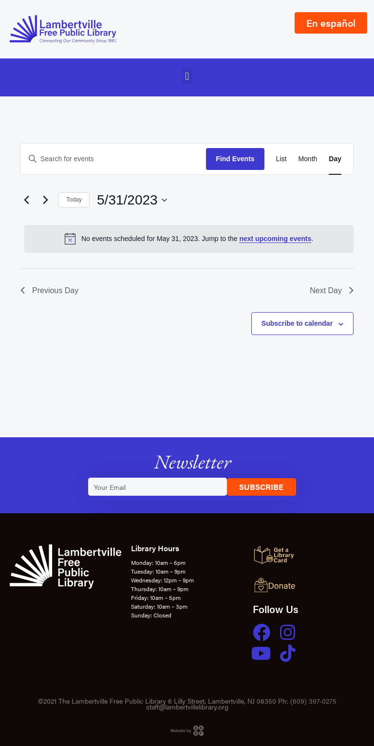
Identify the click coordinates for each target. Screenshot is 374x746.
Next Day (332, 290)
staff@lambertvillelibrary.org (187, 706)
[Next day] (45, 200)
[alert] (189, 238)
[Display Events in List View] (281, 159)
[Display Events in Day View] (335, 159)
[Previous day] (26, 200)
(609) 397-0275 (313, 701)
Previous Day (49, 290)
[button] (186, 76)
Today (74, 199)
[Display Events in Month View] (307, 159)
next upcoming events (275, 238)
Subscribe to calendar (297, 323)
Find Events (235, 159)
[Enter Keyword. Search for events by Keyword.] (113, 159)
